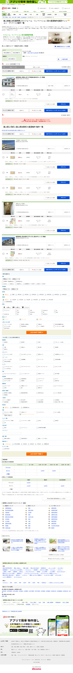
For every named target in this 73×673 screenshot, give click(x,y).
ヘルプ (32, 659)
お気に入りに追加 (36, 71)
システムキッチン (8, 366)
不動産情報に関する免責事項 (16, 611)
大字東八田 (65, 591)
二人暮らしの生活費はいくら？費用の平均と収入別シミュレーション (40, 549)
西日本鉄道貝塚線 (9, 510)
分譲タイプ (23, 412)
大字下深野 (31, 591)
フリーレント (24, 427)
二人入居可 (40, 400)
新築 (13, 294)
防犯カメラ (40, 354)
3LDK (34, 582)
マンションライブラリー (22, 655)
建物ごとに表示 (13, 67)
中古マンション (21, 649)
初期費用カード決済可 (30, 283)
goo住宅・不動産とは (15, 641)
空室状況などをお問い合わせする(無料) (56, 71)
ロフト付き (60, 568)
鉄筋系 (5, 342)
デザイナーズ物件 (8, 412)
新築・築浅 (25, 568)
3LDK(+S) (6, 314)
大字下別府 (37, 591)
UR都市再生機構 (42, 427)
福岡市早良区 (54, 519)
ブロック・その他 (59, 342)
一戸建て (40, 319)
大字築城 (48, 591)
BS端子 (57, 420)
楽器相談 (6, 402)
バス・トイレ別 (7, 324)
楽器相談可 (5, 569)
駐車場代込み (19, 281)
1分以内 (14, 299)
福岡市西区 (53, 521)
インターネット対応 (25, 420)
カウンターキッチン (25, 366)
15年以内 (41, 294)
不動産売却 (13, 652)
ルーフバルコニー (59, 385)
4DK (31, 314)
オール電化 (57, 412)
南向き (5, 349)
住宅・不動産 (66, 602)
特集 (12, 655)
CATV (39, 420)
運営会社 (49, 659)
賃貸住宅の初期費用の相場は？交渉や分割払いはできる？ (17, 541)
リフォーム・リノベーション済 (31, 573)
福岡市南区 (53, 523)
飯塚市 (52, 527)
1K (18, 310)
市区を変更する (7, 52)
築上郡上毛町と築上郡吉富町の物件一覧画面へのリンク (13, 130)
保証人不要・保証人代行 (8, 575)
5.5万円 (54, 470)
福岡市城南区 (54, 516)
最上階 (39, 347)
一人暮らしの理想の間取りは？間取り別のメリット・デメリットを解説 (17, 549)
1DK (31, 310)
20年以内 (49, 294)
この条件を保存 (64, 59)
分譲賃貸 (15, 571)
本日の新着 (17, 444)
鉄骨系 (22, 342)
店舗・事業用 (50, 602)
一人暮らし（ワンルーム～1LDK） (56, 582)
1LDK (15, 582)
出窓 (5, 387)
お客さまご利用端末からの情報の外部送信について (30, 641)
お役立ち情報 (3, 655)
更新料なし (19, 283)
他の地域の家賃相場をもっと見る (56, 498)
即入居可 (23, 400)
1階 (5, 347)
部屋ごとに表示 (36, 67)
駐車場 (38, 571)
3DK (57, 312)
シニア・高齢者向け (7, 577)
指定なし (7, 294)
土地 (40, 602)
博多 (29, 508)
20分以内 (50, 299)
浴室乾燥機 (57, 359)
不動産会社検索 (31, 655)
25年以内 (56, 294)
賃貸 (44, 602)
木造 (39, 342)
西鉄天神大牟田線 (9, 516)
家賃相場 (28, 604)
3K (43, 312)
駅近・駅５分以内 (35, 568)
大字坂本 (21, 591)
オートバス (40, 359)
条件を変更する (11, 58)
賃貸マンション (33, 646)
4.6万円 (45, 485)
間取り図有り (7, 438)
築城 (3, 596)
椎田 (6, 596)
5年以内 (26, 294)
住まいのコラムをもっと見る (56, 558)
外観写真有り (24, 438)
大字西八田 (53, 591)
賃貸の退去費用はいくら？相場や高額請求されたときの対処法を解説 (64, 541)
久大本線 (7, 521)
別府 (29, 527)
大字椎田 (26, 591)
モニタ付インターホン (26, 354)
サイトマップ (43, 659)
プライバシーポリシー (26, 659)
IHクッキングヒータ (42, 366)
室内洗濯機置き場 (59, 324)
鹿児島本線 (7, 514)
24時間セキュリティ (59, 354)
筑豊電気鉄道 (8, 508)
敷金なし (12, 283)
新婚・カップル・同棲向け (36, 575)
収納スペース (41, 373)
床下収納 (57, 373)
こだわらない (8, 444)
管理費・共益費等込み (9, 281)
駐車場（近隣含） (25, 324)
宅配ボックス (24, 385)
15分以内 (43, 299)
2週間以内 (46, 444)
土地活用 (18, 652)
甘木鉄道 (7, 519)
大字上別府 (15, 591)
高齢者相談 (40, 402)
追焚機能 (23, 359)
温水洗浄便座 (7, 361)
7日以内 (39, 444)
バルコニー (40, 385)
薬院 (29, 525)
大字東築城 (59, 591)
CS (5, 422)
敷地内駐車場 (24, 392)
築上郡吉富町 (35, 52)
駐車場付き (43, 568)
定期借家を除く (16, 407)
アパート (6, 319)
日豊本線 (7, 512)
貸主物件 (36, 569)
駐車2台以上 (41, 392)
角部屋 (56, 347)
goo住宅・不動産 (4, 641)
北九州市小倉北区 (55, 525)
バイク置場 (52, 571)
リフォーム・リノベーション (27, 414)
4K (18, 314)
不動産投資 (57, 602)
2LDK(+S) (32, 312)
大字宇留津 (9, 591)
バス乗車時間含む (8, 301)
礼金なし (6, 283)
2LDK (24, 582)
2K (56, 310)
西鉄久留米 (30, 510)
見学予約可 (6, 328)
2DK (18, 312)
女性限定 (57, 400)
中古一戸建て (33, 602)
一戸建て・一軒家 (7, 571)
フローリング (41, 378)
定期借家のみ (26, 407)
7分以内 (28, 299)
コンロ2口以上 (7, 368)
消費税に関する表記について (29, 644)
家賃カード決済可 (41, 283)
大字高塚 (43, 591)
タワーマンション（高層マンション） (49, 573)
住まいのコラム (49, 655)
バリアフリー (41, 412)
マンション (23, 319)
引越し (15, 655)
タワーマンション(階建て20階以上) (8, 415)
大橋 (29, 521)
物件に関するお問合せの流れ (46, 641)
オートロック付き (8, 354)
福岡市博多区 (54, 512)
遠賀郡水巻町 (54, 510)
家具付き (57, 380)
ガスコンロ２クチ (61, 571)
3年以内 (19, 294)
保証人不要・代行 (59, 402)
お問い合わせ (37, 659)
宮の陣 (29, 512)
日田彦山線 (7, 527)
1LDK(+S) (45, 310)
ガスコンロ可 (58, 366)
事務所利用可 (24, 402)
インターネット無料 (59, 326)
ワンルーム (6, 310)
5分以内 (21, 299)
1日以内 (25, 444)
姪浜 (29, 519)
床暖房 (22, 380)
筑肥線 (6, 525)
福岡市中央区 (54, 514)
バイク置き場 (58, 392)
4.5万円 (42, 470)
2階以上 (40, 324)
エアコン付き (7, 326)
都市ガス (40, 387)
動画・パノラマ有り (42, 438)
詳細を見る (63, 104)
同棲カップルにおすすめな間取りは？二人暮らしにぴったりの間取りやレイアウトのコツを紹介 (64, 548)
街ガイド (43, 655)
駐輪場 (5, 394)
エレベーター (7, 385)
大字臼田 (4, 591)
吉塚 (29, 523)
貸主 (5, 427)
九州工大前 (30, 516)
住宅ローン (48, 649)
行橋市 (28, 52)
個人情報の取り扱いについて (17, 644)
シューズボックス (25, 373)
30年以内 (64, 294)
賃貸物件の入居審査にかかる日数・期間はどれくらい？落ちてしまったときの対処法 (40, 541)
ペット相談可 (41, 326)
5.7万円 (28, 485)
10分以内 (35, 299)
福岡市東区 (53, 508)
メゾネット (40, 380)
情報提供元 (55, 641)
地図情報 (63, 655)
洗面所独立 (23, 326)
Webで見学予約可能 (7, 568)
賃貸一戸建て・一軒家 (24, 646)
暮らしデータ (37, 655)
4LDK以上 (45, 314)
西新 (29, 514)
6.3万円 (28, 482)
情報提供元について (6, 611)
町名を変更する (16, 52)
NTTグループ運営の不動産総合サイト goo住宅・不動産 (13, 4)
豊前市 (31, 52)
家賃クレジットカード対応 (9, 573)
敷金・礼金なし (17, 568)
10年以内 (34, 294)
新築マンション (14, 649)
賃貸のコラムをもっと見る (57, 554)
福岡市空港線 (8, 523)
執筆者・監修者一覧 (56, 655)
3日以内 (32, 444)
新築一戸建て (28, 649)
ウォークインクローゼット (10, 373)
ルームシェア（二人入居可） (16, 569)
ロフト (56, 378)
